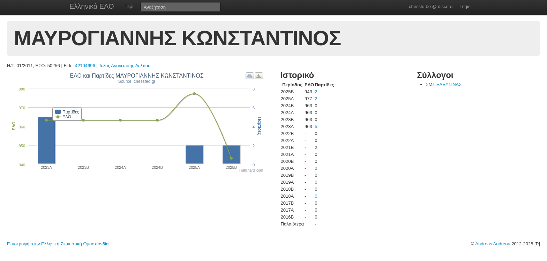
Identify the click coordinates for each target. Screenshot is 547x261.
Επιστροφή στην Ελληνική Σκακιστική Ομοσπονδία (57, 243)
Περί (129, 6)
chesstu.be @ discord (430, 6)
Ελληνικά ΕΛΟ (91, 6)
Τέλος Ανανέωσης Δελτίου (124, 65)
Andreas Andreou (492, 243)
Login (465, 6)
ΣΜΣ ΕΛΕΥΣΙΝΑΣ (444, 84)
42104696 (85, 65)
